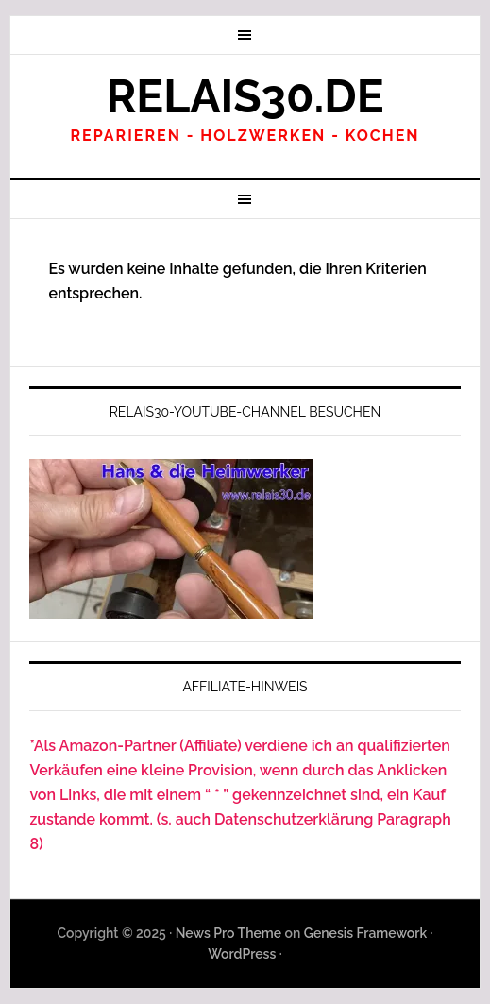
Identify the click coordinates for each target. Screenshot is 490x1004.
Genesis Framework (365, 933)
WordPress (242, 953)
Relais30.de (244, 96)
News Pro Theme (228, 933)
